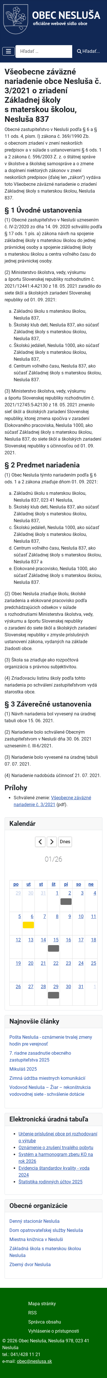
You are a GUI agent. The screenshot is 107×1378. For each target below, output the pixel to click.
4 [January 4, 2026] (95, 893)
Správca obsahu (44, 1322)
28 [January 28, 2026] (43, 986)
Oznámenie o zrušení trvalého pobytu (56, 1147)
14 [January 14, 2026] (43, 940)
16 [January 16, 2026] (68, 940)
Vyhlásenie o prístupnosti (53, 1331)
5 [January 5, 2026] (19, 916)
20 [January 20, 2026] (30, 963)
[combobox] (43, 51)
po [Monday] (16, 884)
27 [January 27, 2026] (30, 986)
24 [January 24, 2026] (81, 963)
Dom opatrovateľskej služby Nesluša (46, 1230)
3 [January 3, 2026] (82, 893)
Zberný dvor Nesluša (30, 1264)
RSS (32, 1313)
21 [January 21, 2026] (43, 963)
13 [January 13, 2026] (30, 940)
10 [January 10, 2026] (81, 916)
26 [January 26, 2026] (18, 986)
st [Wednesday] (41, 884)
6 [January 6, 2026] (32, 916)
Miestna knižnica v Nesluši (36, 1239)
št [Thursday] (53, 884)
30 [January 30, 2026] (68, 986)
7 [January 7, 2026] (44, 916)
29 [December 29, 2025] (18, 893)
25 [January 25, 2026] (93, 963)
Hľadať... (88, 51)
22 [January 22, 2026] (55, 963)
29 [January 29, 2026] (55, 986)
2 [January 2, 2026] (69, 893)
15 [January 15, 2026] (55, 940)
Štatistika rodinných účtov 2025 (50, 1182)
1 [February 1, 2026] (95, 986)
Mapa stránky (42, 1303)
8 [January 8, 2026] (57, 916)
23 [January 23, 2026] (68, 963)
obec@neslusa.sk (34, 1361)
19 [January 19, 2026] (18, 963)
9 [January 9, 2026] (69, 916)
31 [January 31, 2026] (81, 986)
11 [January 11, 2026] (93, 916)
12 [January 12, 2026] (18, 940)
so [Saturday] (78, 884)
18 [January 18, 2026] (93, 940)
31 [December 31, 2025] (43, 893)
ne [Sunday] (91, 884)
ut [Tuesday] (29, 884)
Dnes (65, 841)
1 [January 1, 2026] (57, 893)
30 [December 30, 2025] (30, 893)
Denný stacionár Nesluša (34, 1221)
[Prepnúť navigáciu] (8, 51)
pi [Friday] (66, 884)
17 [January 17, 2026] (81, 940)
